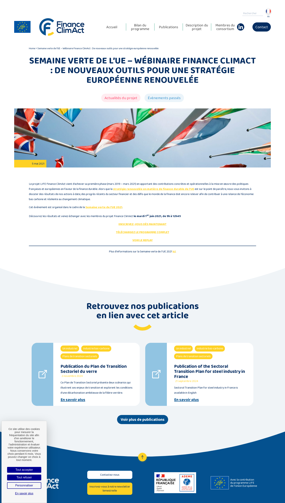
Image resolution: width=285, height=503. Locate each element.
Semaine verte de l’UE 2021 (103, 207)
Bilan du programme (140, 27)
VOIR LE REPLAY (142, 240)
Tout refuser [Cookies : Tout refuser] (24, 477)
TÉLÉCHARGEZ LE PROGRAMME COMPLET (142, 232)
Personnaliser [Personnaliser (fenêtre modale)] (24, 485)
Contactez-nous (109, 475)
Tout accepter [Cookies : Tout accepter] (24, 469)
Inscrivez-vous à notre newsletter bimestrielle (109, 488)
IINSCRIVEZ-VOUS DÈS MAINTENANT (142, 224)
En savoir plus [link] (24, 493)
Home (32, 48)
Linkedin (240, 25)
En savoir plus (73, 399)
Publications (168, 27)
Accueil (111, 27)
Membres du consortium (225, 27)
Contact (261, 27)
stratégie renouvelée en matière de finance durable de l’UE (153, 189)
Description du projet (197, 27)
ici (174, 251)
